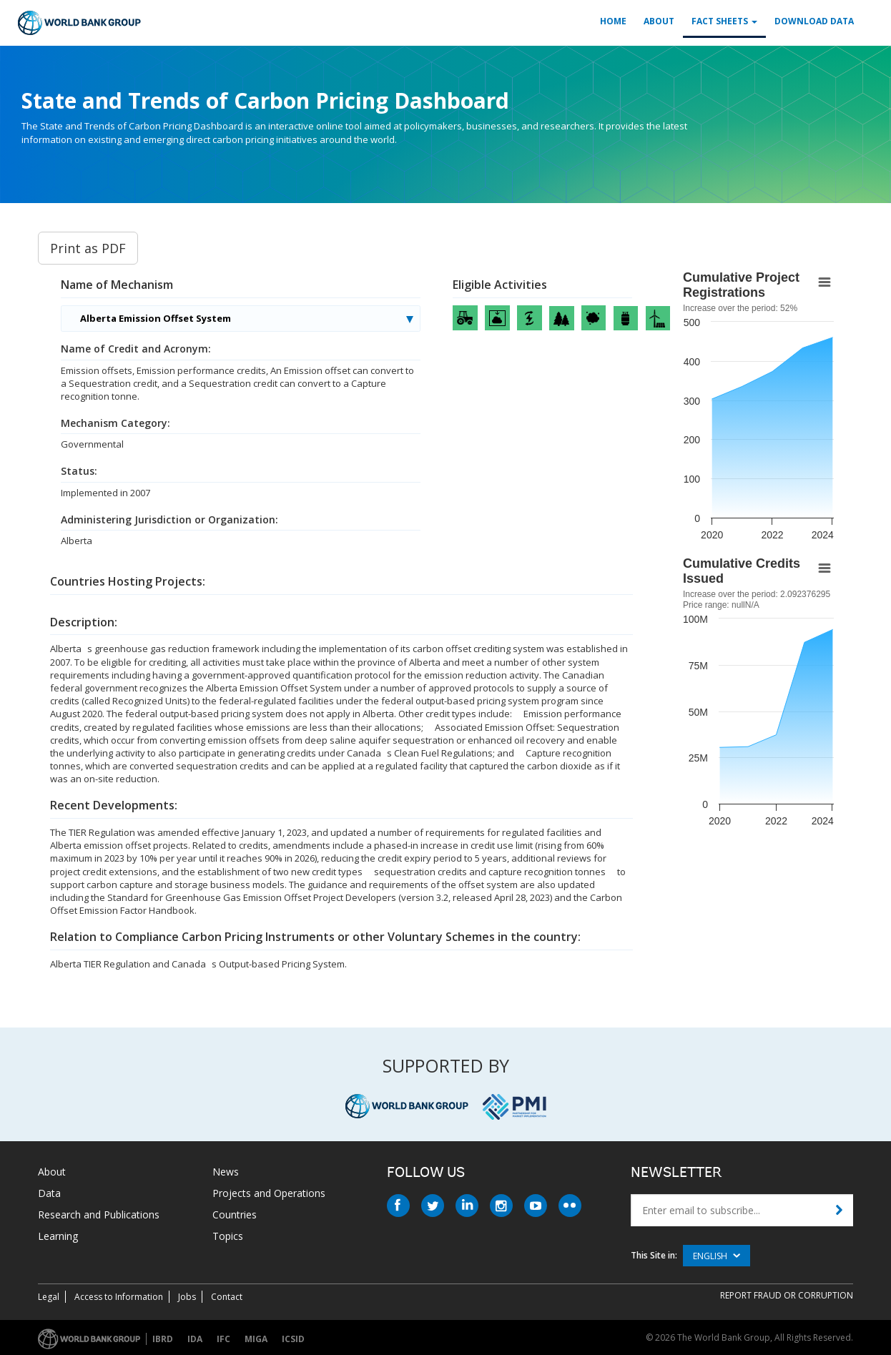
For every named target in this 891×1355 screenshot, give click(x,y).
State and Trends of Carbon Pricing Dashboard (265, 100)
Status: (79, 471)
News (225, 1171)
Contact (226, 1297)
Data (49, 1193)
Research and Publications (98, 1214)
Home (613, 21)
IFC (223, 1339)
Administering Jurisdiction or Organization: (169, 519)
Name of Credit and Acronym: (136, 349)
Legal (48, 1297)
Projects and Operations (268, 1193)
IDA (194, 1339)
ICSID (293, 1339)
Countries (234, 1214)
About (659, 21)
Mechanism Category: (115, 423)
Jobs (187, 1297)
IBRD (162, 1339)
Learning (58, 1236)
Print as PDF (88, 248)
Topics (227, 1236)
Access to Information (118, 1297)
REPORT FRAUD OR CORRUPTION (786, 1295)
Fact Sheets (724, 21)
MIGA (256, 1339)
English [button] (716, 1256)
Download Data (814, 21)
